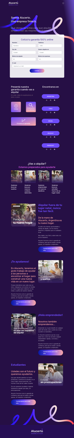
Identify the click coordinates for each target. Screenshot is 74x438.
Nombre (14, 42)
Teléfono (41, 42)
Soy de (14, 49)
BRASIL (50, 121)
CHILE (50, 108)
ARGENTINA (50, 96)
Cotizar (37, 71)
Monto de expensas (44, 56)
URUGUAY (51, 133)
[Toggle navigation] (63, 3)
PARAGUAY (50, 145)
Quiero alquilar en (43, 49)
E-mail (14, 63)
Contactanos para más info (50, 249)
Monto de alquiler (17, 56)
